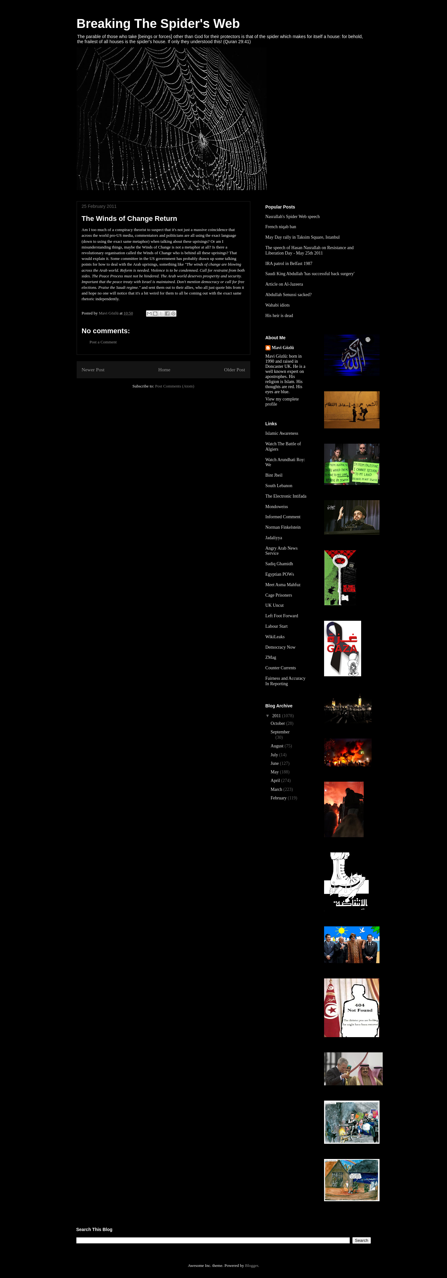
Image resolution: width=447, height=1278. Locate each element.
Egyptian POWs (279, 574)
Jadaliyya (273, 537)
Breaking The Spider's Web (158, 23)
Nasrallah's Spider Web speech (292, 216)
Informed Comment (283, 516)
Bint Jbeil (274, 475)
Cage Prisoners (278, 595)
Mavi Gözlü (283, 347)
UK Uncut (274, 605)
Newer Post (93, 369)
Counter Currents (280, 667)
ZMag (270, 657)
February (279, 798)
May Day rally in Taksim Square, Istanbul (302, 237)
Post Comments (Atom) (174, 386)
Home (164, 369)
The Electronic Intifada (286, 496)
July (275, 754)
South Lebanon (278, 485)
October (278, 723)
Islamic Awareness (281, 433)
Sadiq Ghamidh (279, 563)
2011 (277, 715)
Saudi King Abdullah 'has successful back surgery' (310, 273)
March (277, 789)
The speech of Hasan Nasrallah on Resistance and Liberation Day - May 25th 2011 (309, 250)
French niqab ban (280, 226)
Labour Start (276, 626)
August (277, 746)
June (275, 763)
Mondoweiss (276, 506)
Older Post (234, 369)
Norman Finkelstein (283, 527)
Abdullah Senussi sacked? (288, 294)
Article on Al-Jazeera (284, 284)
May (275, 772)
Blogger (251, 1265)
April (276, 780)
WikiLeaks (275, 636)
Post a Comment (103, 342)
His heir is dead (279, 315)
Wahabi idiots (277, 305)
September (280, 732)
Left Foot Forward (281, 615)
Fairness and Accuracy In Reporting (285, 681)
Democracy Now (280, 647)
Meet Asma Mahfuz (283, 584)
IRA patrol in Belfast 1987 (289, 263)
